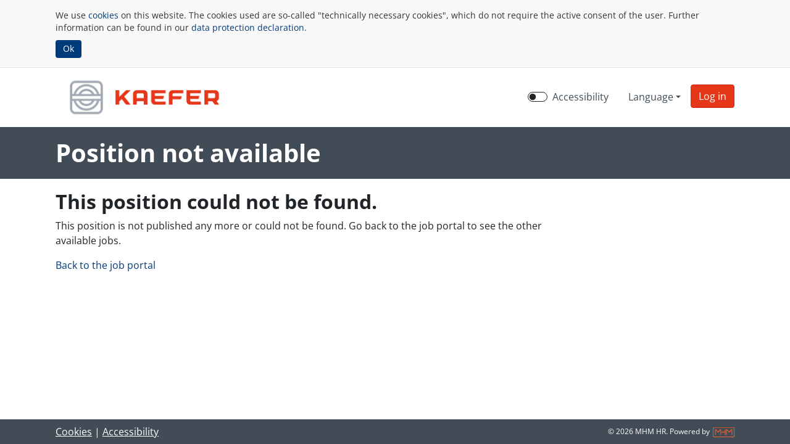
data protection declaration (247, 27)
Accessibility (130, 431)
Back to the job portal (106, 265)
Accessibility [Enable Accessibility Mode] (580, 97)
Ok (68, 48)
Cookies (74, 431)
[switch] (537, 97)
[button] (712, 96)
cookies (103, 15)
